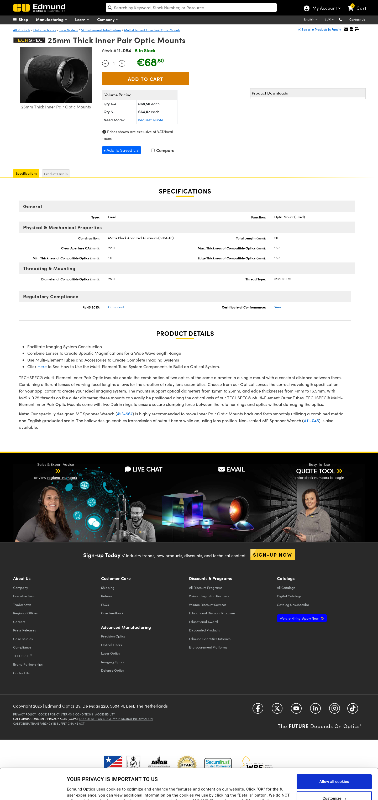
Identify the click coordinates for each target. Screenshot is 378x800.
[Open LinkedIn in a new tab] (315, 710)
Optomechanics (44, 30)
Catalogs (286, 587)
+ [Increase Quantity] (122, 62)
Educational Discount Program (212, 613)
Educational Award (203, 621)
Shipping (107, 587)
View (277, 307)
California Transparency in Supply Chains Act (49, 723)
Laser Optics (110, 653)
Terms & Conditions (77, 714)
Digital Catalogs (289, 596)
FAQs (105, 604)
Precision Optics (113, 636)
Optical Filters (111, 644)
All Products (21, 30)
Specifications (26, 173)
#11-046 (311, 420)
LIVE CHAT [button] (143, 469)
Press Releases (24, 630)
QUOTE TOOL (315, 471)
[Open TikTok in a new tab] (353, 710)
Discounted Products (204, 630)
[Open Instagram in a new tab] (335, 710)
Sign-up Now (272, 554)
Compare (162, 150)
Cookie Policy (49, 714)
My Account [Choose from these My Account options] (324, 8)
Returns (107, 596)
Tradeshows (22, 604)
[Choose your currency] (330, 19)
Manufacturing (53, 20)
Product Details (56, 173)
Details (73, 786)
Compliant (116, 307)
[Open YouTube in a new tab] (296, 710)
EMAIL (231, 469)
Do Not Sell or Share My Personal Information (116, 719)
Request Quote (150, 119)
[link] (359, 4)
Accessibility (105, 714)
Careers (19, 621)
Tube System (68, 30)
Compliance (22, 647)
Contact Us (357, 19)
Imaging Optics (112, 662)
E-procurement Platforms (208, 647)
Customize (334, 769)
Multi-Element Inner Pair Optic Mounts (152, 30)
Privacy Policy (24, 714)
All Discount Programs (205, 587)
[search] (191, 7)
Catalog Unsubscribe (293, 604)
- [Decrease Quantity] (105, 62)
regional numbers (62, 477)
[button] (344, 19)
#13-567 (125, 413)
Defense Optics (112, 670)
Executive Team (24, 596)
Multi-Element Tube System (101, 30)
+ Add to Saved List (121, 150)
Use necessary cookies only (334, 786)
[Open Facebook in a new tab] (258, 710)
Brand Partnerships (28, 664)
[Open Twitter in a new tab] (277, 710)
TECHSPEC (22, 655)
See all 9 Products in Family (320, 29)
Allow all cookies (334, 752)
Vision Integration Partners (209, 596)
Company (109, 20)
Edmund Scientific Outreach (209, 638)
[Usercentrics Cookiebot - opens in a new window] (34, 789)
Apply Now (299, 618)
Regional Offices (25, 613)
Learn (83, 20)
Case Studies (23, 638)
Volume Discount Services (208, 604)
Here (42, 366)
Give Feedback (112, 613)
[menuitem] (26, 19)
